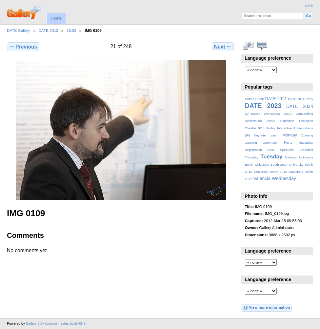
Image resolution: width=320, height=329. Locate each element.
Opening (307, 135)
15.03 (71, 30)
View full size (248, 46)
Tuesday (271, 157)
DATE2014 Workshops (262, 113)
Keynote (260, 135)
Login (309, 5)
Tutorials (291, 157)
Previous (23, 47)
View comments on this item (262, 46)
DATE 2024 (299, 106)
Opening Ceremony (261, 142)
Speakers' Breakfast (296, 150)
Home (55, 18)
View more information (266, 307)
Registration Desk (260, 150)
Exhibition (287, 121)
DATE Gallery (18, 30)
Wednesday (284, 178)
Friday (270, 128)
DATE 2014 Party (300, 99)
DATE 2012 (48, 30)
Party (288, 142)
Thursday (251, 157)
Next (222, 47)
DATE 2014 (276, 98)
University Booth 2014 (271, 164)
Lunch (274, 135)
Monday (289, 135)
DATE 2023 (263, 105)
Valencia (261, 178)
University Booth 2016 (270, 172)
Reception (306, 142)
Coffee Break (254, 99)
